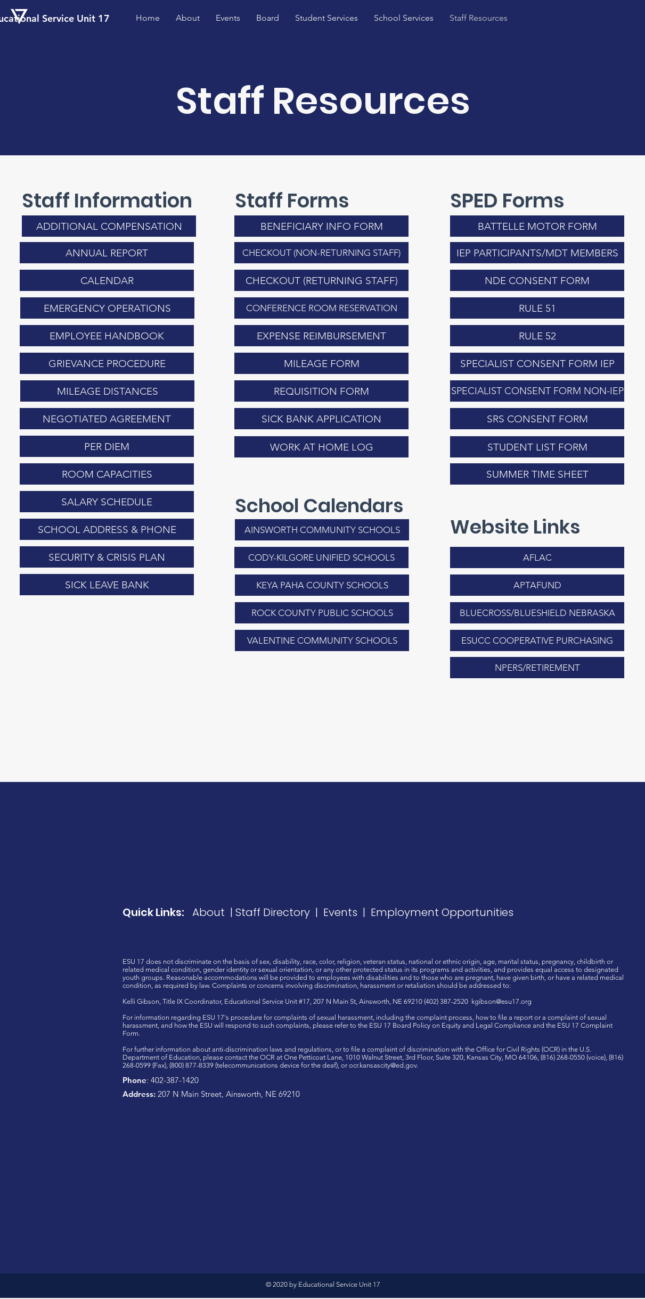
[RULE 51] (537, 308)
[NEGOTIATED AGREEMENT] (107, 418)
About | (213, 912)
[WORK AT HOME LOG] (321, 446)
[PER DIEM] (107, 446)
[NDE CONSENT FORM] (537, 280)
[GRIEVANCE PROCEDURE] (107, 363)
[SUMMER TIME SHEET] (537, 474)
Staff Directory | (279, 912)
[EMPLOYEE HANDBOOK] (107, 335)
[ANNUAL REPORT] (107, 252)
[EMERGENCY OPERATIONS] (107, 308)
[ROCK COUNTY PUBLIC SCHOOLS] (322, 612)
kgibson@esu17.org (501, 1001)
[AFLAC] (537, 557)
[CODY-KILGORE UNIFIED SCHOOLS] (321, 557)
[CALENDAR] (107, 280)
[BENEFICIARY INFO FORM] (321, 226)
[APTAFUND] (537, 585)
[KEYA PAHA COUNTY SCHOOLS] (322, 585)
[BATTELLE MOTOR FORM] (537, 226)
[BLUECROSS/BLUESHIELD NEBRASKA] (537, 612)
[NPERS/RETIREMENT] (537, 667)
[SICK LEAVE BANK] (107, 584)
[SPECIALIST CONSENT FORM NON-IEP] (537, 391)
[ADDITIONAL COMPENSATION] (109, 226)
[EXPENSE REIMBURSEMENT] (321, 335)
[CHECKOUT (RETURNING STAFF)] (321, 280)
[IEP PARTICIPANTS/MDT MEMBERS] (537, 252)
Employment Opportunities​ (442, 912)
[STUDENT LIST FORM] (537, 446)
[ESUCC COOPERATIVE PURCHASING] (537, 640)
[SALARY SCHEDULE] (107, 501)
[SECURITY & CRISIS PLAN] (107, 557)
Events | (347, 912)
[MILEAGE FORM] (321, 363)
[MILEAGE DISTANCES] (107, 391)
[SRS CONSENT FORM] (537, 418)
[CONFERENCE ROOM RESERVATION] (321, 308)
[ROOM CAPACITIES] (107, 474)
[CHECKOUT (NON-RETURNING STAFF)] (321, 252)
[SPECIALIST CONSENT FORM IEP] (537, 363)
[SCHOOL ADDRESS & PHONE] (107, 529)
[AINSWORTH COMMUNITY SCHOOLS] (322, 529)
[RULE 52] (537, 335)
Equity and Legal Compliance (486, 1025)
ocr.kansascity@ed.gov (383, 1065)
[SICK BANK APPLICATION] (321, 418)
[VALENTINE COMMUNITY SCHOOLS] (322, 640)
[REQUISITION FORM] (321, 391)
